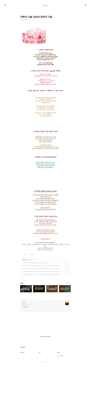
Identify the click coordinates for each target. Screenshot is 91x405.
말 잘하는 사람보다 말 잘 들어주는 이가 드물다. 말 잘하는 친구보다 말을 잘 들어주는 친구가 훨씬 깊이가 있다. (41, 311)
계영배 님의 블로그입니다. (27, 344)
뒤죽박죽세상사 (24, 299)
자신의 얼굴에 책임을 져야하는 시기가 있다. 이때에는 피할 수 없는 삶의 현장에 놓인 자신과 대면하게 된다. (40, 314)
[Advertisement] (45, 34)
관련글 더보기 (68, 323)
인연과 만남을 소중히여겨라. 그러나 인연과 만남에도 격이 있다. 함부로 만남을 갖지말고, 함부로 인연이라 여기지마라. (41, 305)
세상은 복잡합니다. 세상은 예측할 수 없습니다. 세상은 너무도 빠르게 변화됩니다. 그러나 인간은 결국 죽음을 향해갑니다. (41, 308)
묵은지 (24, 342)
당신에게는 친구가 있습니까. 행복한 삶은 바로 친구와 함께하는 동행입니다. (35, 302)
